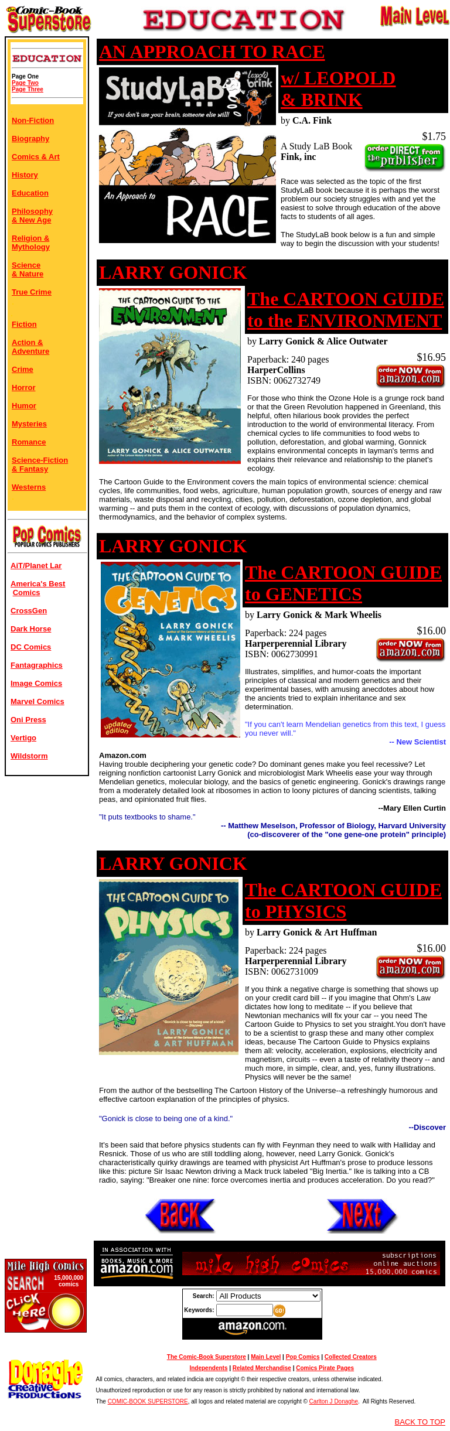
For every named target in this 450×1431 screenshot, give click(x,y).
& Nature (27, 273)
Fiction (24, 324)
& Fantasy (30, 469)
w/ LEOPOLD (338, 77)
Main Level (266, 1357)
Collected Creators (351, 1357)
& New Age (31, 220)
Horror (23, 387)
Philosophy (32, 211)
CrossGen (29, 610)
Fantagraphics (37, 665)
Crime (22, 369)
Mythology (31, 247)
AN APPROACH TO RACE (212, 51)
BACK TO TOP (420, 1422)
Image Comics (36, 683)
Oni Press (28, 719)
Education (30, 193)
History (25, 174)
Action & (27, 342)
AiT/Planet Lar (36, 565)
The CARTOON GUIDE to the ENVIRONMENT (345, 309)
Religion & (30, 238)
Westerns (29, 487)
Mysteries (29, 423)
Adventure (30, 351)
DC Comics (31, 647)
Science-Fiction (40, 460)
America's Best (38, 583)
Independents (208, 1368)
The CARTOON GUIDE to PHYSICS (343, 900)
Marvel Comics (37, 701)
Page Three (27, 89)
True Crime (32, 292)
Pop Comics (303, 1357)
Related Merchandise (262, 1368)
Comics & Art (36, 156)
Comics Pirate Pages (325, 1368)
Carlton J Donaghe (333, 1401)
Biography (30, 138)
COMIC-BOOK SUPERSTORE (148, 1401)
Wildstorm (29, 756)
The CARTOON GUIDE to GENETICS (343, 583)
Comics (26, 592)
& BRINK (322, 99)
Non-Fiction (33, 120)
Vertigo (23, 737)
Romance (29, 442)
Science (26, 265)
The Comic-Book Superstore (206, 1357)
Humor (24, 405)
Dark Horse (31, 628)
